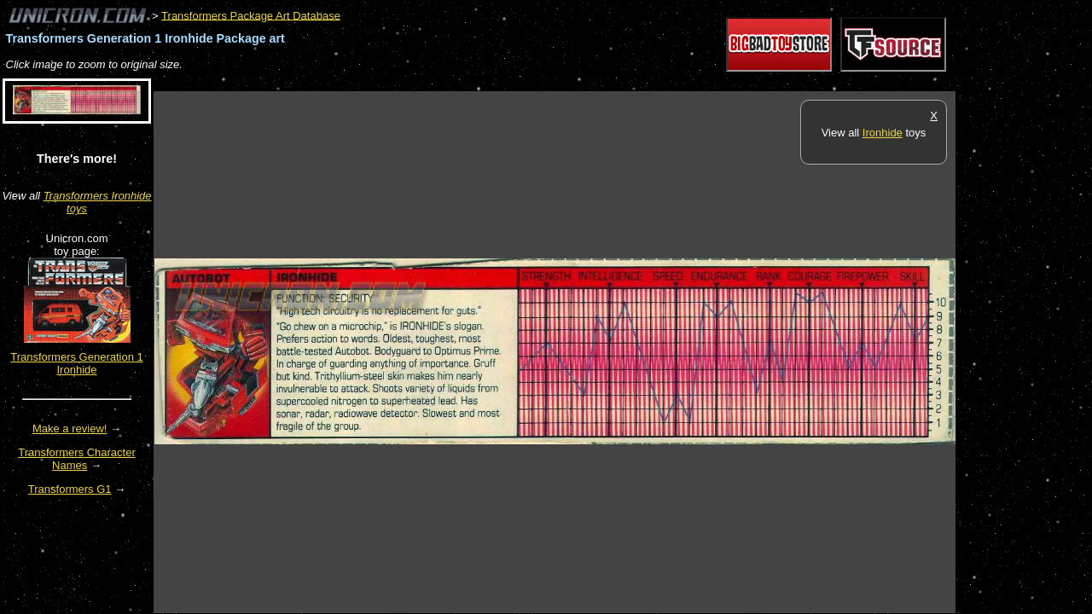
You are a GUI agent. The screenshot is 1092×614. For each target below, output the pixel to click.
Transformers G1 (70, 489)
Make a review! (69, 428)
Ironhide (883, 132)
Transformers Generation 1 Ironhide (76, 363)
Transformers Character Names (77, 459)
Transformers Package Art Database (250, 15)
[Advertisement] (464, 82)
